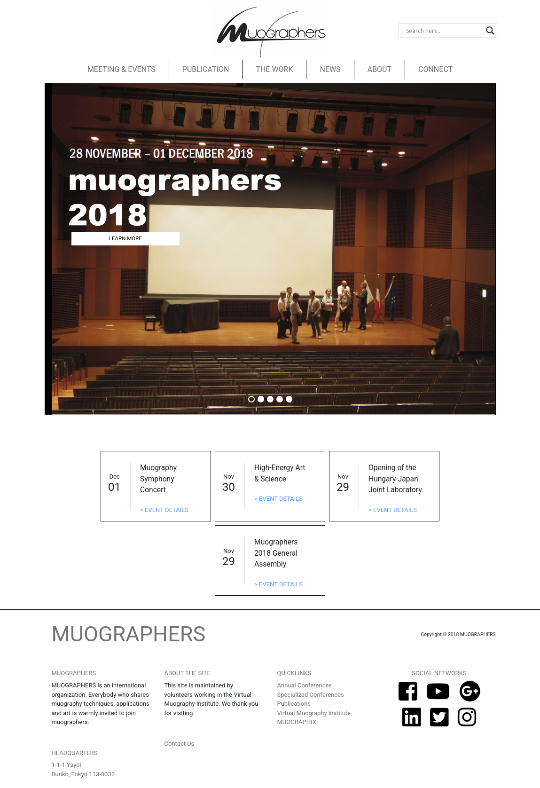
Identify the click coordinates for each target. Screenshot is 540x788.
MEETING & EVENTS (121, 69)
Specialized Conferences (310, 694)
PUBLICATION (205, 69)
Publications (294, 703)
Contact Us (179, 743)
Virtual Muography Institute (314, 713)
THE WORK (274, 69)
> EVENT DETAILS (164, 509)
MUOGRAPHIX (296, 721)
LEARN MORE (125, 238)
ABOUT (379, 69)
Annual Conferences (304, 685)
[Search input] (443, 30)
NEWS (330, 69)
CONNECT (435, 69)
